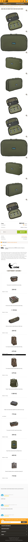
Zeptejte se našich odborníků (12, 242)
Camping (3, 6)
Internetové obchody (8, 540)
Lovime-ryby (5, 1)
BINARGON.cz (20, 540)
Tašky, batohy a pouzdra (9, 6)
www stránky (15, 540)
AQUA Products (24, 236)
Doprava (7, 4)
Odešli (23, 522)
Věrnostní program (20, 4)
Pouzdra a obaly (16, 6)
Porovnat (4, 245)
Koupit (23, 232)
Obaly (20, 6)
